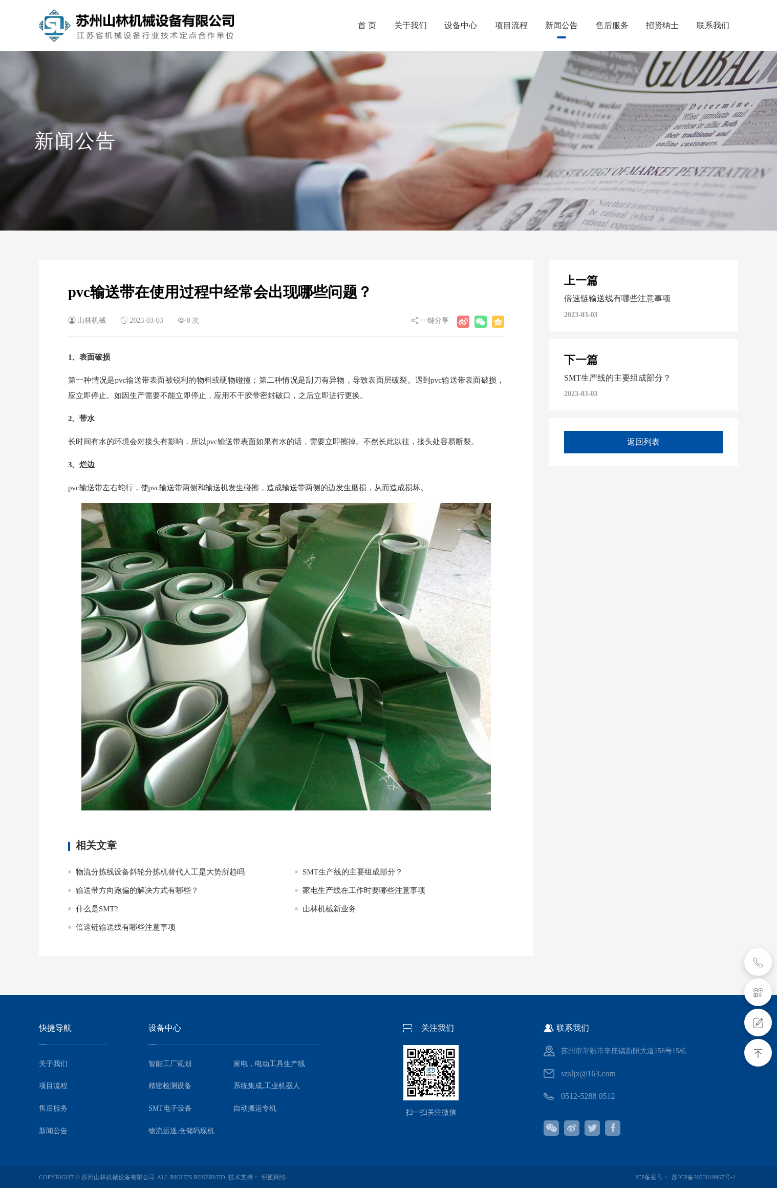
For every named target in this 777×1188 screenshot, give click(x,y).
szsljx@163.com (588, 1073)
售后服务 (595, 25)
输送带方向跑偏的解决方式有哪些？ (137, 890)
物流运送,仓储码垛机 (181, 1131)
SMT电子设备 (170, 1108)
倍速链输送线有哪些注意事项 (126, 927)
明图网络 (274, 1177)
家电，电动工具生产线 (269, 1064)
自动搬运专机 (254, 1108)
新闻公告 (538, 29)
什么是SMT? (97, 909)
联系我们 (709, 25)
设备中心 (424, 25)
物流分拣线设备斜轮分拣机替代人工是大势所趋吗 (160, 872)
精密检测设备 (169, 1086)
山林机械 (91, 320)
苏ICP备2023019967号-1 (704, 1177)
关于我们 (367, 25)
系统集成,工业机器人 (266, 1086)
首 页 (317, 25)
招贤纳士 (652, 25)
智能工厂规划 (169, 1064)
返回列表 (643, 442)
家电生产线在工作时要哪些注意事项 (364, 890)
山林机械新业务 (329, 909)
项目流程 (481, 25)
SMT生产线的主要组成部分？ (353, 872)
